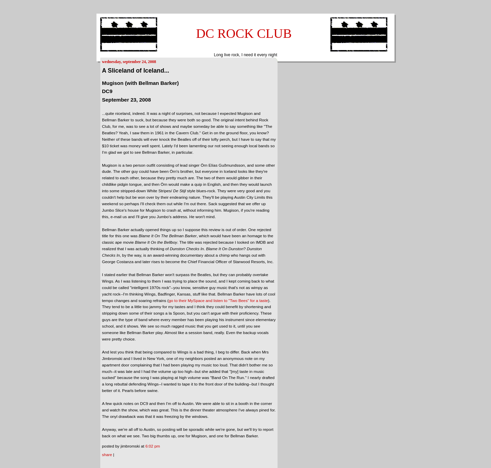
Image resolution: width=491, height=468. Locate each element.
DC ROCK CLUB (244, 33)
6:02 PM (152, 446)
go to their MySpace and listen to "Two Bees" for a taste (218, 300)
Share (107, 454)
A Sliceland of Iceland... (135, 70)
